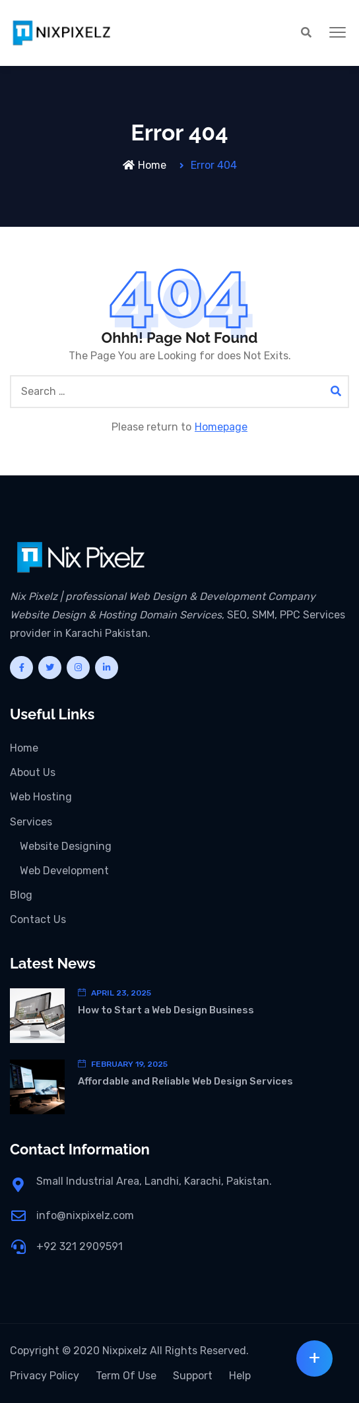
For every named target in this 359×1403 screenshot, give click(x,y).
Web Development (64, 870)
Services (31, 822)
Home (144, 165)
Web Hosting (41, 797)
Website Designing (66, 846)
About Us (32, 772)
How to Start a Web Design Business (166, 1010)
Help (240, 1375)
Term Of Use (126, 1375)
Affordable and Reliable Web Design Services (185, 1081)
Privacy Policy (44, 1375)
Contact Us (38, 919)
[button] (337, 33)
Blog (21, 895)
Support (192, 1375)
